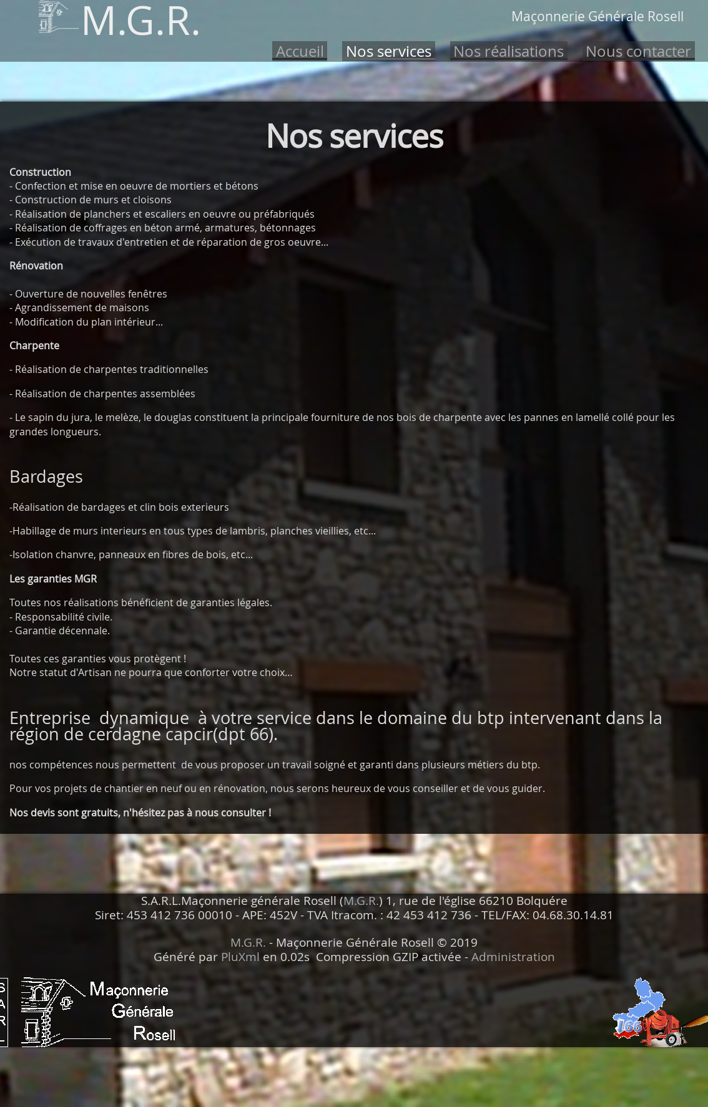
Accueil (300, 51)
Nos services (388, 51)
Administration (513, 957)
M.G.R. (361, 900)
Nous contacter (638, 51)
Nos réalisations (508, 51)
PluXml (240, 957)
